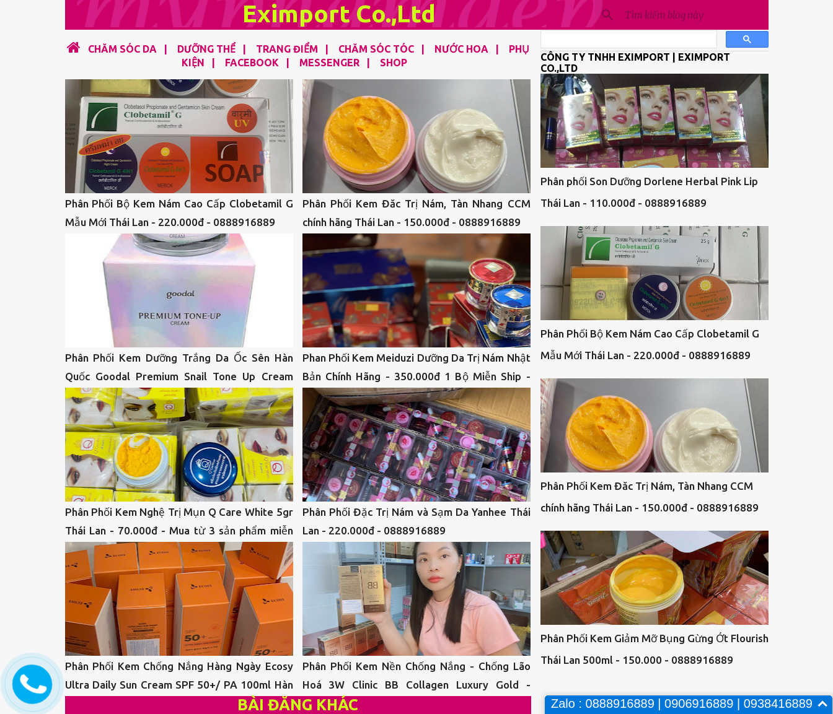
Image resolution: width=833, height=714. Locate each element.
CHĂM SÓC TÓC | (378, 48)
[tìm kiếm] (627, 39)
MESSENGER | (331, 62)
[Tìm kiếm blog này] (694, 15)
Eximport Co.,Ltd (339, 13)
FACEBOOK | (253, 62)
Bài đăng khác (297, 704)
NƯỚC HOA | (463, 48)
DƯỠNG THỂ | (208, 48)
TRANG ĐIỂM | (288, 48)
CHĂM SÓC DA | (125, 48)
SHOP (393, 62)
